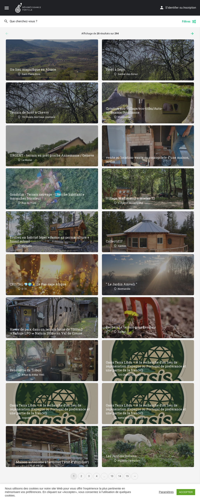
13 (112, 476)
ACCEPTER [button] (186, 492)
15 (127, 476)
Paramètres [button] (166, 492)
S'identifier (172, 7)
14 (119, 476)
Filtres (189, 21)
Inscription (189, 7)
